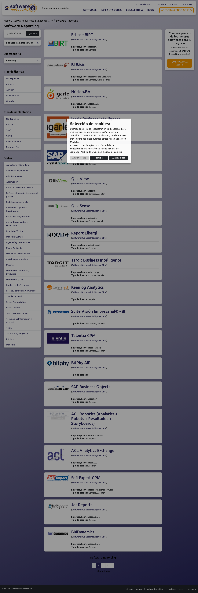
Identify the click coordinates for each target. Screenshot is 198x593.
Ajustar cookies (79, 158)
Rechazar (99, 158)
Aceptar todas (118, 158)
